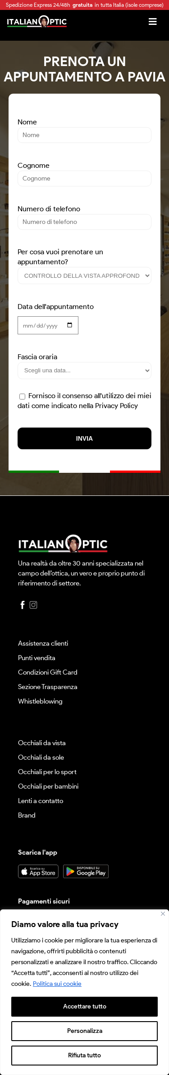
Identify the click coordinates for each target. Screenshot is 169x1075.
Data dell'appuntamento (56, 314)
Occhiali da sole (41, 757)
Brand (27, 815)
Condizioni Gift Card (48, 672)
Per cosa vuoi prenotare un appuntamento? (85, 263)
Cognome (85, 171)
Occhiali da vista (42, 743)
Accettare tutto (84, 1006)
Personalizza (84, 1031)
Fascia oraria (85, 363)
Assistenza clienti (43, 643)
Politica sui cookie (57, 984)
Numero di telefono (85, 215)
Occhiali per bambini (48, 786)
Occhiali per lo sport (47, 772)
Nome (85, 128)
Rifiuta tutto (84, 1055)
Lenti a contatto (40, 801)
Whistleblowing (40, 701)
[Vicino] (163, 914)
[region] (84, 992)
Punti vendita (36, 658)
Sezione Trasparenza (48, 687)
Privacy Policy (116, 405)
